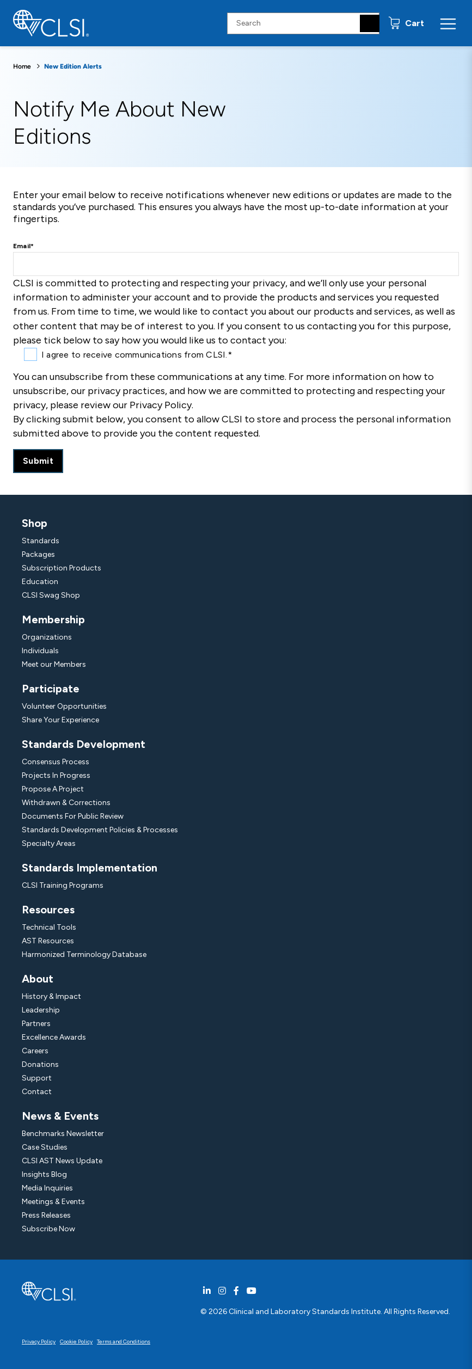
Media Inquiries (47, 1188)
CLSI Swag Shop (51, 595)
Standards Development (83, 744)
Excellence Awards (54, 1037)
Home (22, 66)
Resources (48, 909)
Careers (35, 1050)
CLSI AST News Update (62, 1160)
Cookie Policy (76, 1341)
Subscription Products (61, 568)
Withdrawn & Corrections (66, 802)
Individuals (40, 650)
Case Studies (45, 1147)
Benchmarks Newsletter (63, 1133)
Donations (40, 1064)
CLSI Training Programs (62, 885)
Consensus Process (55, 761)
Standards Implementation (89, 867)
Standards (40, 540)
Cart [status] (413, 23)
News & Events (60, 1115)
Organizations (47, 637)
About (37, 978)
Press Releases (46, 1215)
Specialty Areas (49, 843)
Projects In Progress (56, 775)
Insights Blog (44, 1174)
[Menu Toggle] (448, 23)
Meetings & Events (53, 1201)
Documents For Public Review (73, 816)
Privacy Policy (39, 1341)
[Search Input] (303, 23)
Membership (53, 619)
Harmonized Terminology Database (84, 954)
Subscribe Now (48, 1228)
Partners (36, 1023)
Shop (34, 523)
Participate (50, 688)
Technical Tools (49, 927)
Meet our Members (54, 664)
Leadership (41, 1010)
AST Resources (48, 941)
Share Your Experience (60, 720)
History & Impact (51, 996)
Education (40, 581)
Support (37, 1078)
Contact (37, 1091)
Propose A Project (53, 789)
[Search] (369, 23)
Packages (38, 554)
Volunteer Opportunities (64, 706)
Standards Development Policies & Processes (100, 829)
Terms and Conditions (123, 1341)
